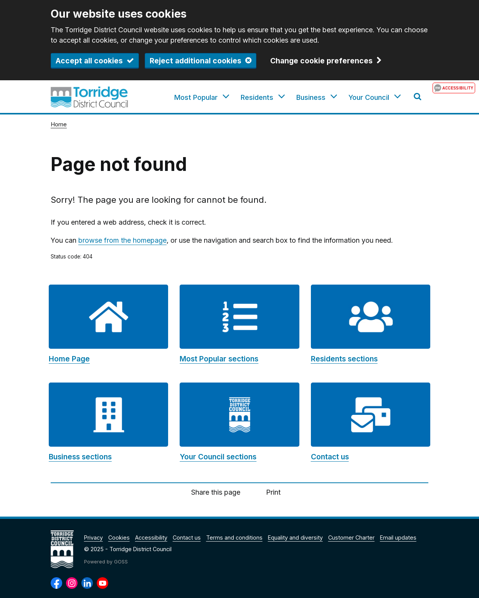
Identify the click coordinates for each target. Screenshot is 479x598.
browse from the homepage (122, 240)
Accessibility (151, 537)
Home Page (69, 358)
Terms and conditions (234, 537)
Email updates (398, 537)
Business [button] (310, 97)
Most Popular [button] (196, 97)
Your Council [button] (369, 97)
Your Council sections (218, 456)
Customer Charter (351, 537)
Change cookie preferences (321, 61)
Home (59, 124)
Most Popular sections (219, 358)
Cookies (119, 537)
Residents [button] (257, 97)
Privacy (93, 537)
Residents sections (344, 358)
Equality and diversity (295, 537)
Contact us (330, 456)
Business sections (80, 456)
